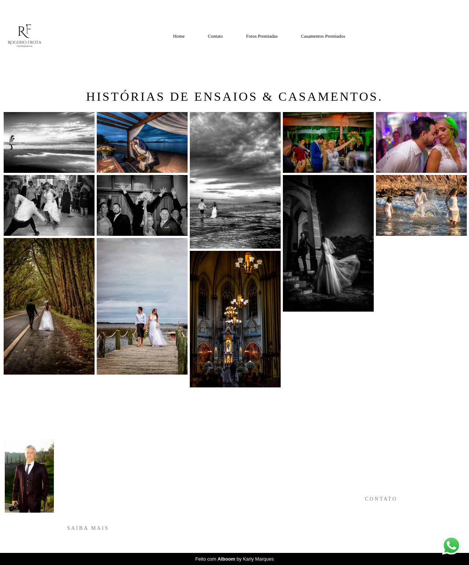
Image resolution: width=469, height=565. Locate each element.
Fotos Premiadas (262, 36)
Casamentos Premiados (323, 36)
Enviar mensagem (387, 452)
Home (179, 36)
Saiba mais (88, 528)
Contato (215, 36)
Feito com (234, 559)
